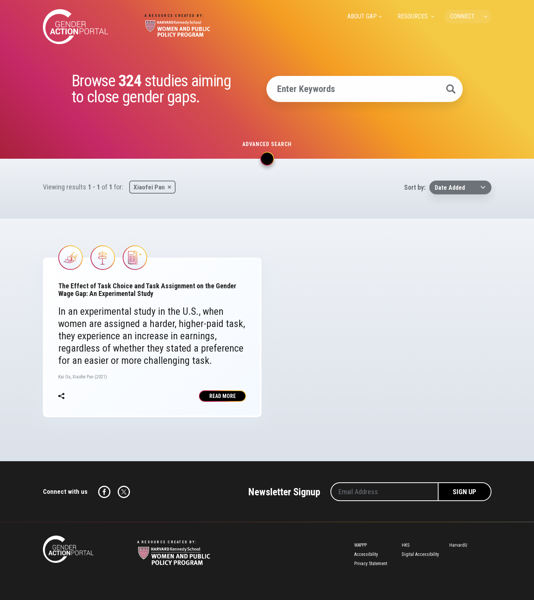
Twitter (124, 492)
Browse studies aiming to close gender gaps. (151, 89)
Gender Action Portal (75, 26)
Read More (222, 396)
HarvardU (458, 545)
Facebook (104, 492)
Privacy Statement (370, 563)
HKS (405, 545)
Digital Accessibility (420, 554)
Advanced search (267, 144)
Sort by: (415, 187)
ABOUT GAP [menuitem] (362, 16)
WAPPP (360, 545)
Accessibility (366, 554)
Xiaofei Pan (149, 187)
